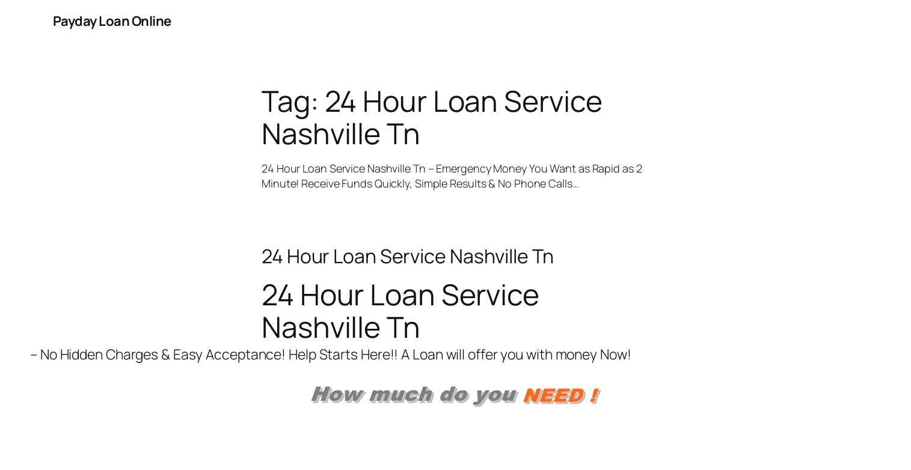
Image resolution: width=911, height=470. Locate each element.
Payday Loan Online (112, 21)
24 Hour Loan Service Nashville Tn (408, 256)
